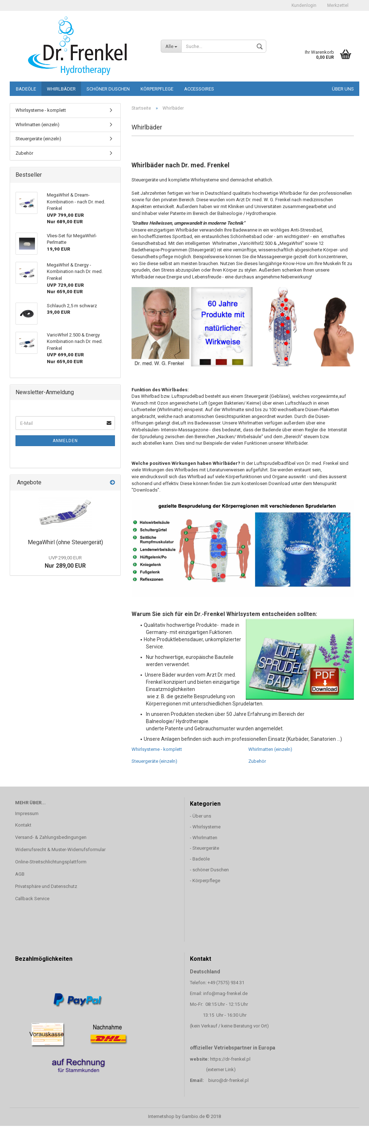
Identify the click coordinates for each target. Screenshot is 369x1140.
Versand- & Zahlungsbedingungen (50, 837)
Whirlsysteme (206, 826)
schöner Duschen (108, 89)
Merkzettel (337, 5)
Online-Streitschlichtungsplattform (50, 861)
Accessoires (199, 89)
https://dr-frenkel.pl (230, 1059)
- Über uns (200, 816)
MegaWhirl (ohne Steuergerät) (65, 542)
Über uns (343, 89)
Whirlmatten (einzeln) (270, 749)
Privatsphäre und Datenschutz (46, 886)
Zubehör (257, 761)
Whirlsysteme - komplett (157, 749)
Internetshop (161, 1116)
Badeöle (26, 89)
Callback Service (32, 898)
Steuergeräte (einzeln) (154, 761)
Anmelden (65, 440)
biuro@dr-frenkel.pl (228, 1080)
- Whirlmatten (204, 837)
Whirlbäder (61, 89)
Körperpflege (157, 89)
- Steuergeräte (204, 848)
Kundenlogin (304, 5)
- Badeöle (200, 859)
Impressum (27, 813)
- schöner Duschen (209, 869)
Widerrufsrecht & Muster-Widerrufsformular (60, 849)
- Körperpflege (205, 880)
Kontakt (23, 825)
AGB (20, 874)
